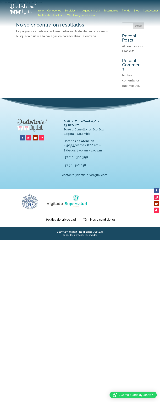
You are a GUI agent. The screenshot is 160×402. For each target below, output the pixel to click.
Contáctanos (151, 11)
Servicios (70, 11)
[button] (133, 395)
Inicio (41, 11)
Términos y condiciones (81, 15)
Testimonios (111, 11)
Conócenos (54, 11)
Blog (136, 11)
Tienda (126, 11)
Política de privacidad (50, 15)
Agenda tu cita (91, 11)
